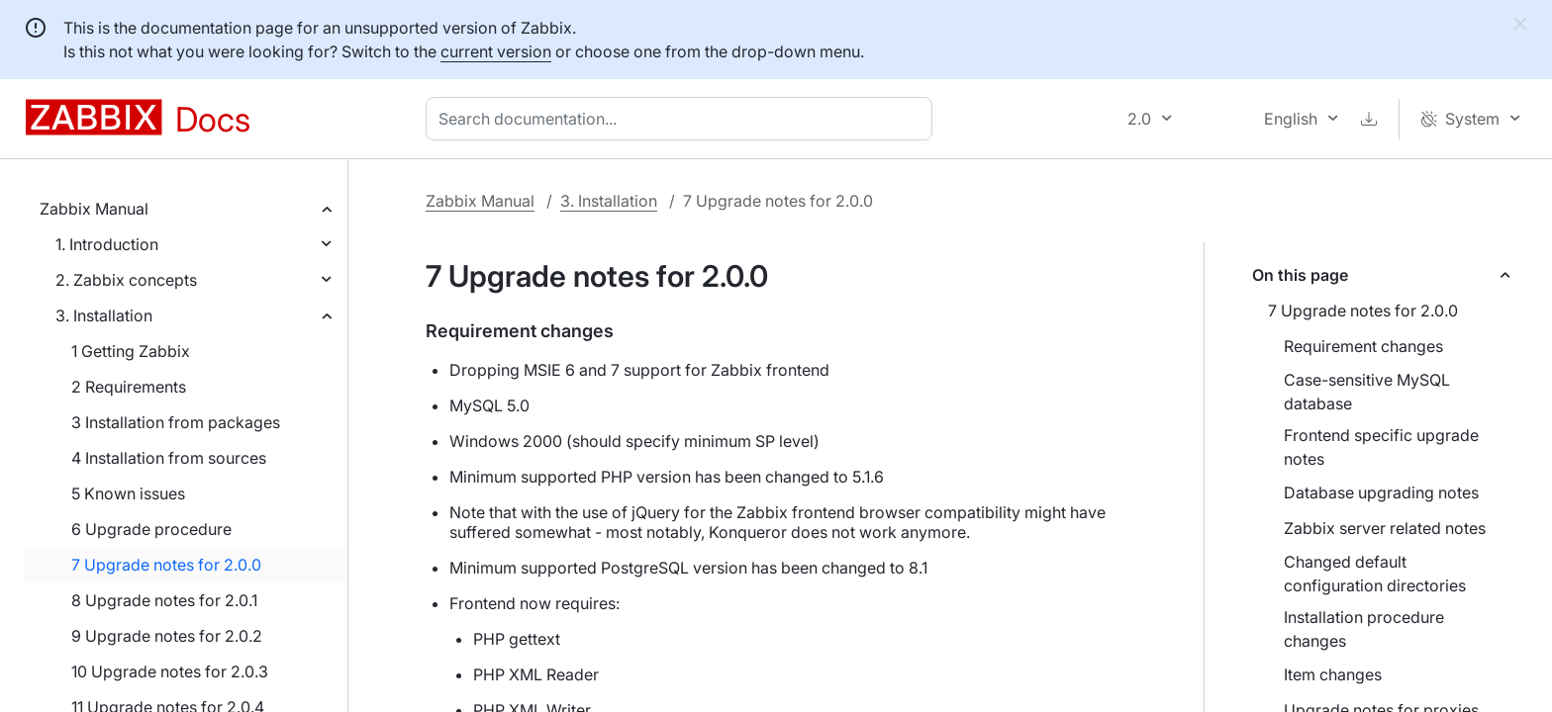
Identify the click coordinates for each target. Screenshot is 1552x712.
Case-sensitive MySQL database (1367, 391)
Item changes (1333, 674)
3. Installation (103, 315)
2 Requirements (128, 387)
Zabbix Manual (94, 209)
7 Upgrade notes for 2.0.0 (166, 565)
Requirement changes (1363, 346)
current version (495, 51)
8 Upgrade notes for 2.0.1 (164, 600)
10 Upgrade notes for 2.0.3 (169, 671)
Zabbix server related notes (1385, 528)
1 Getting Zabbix (130, 351)
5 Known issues (128, 493)
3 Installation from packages (175, 422)
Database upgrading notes (1381, 492)
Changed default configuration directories (1375, 573)
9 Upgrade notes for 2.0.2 (166, 636)
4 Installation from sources (168, 458)
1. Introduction (106, 244)
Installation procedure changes (1364, 629)
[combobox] (683, 118)
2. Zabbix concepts (126, 280)
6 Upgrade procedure (151, 529)
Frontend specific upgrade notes (1381, 447)
